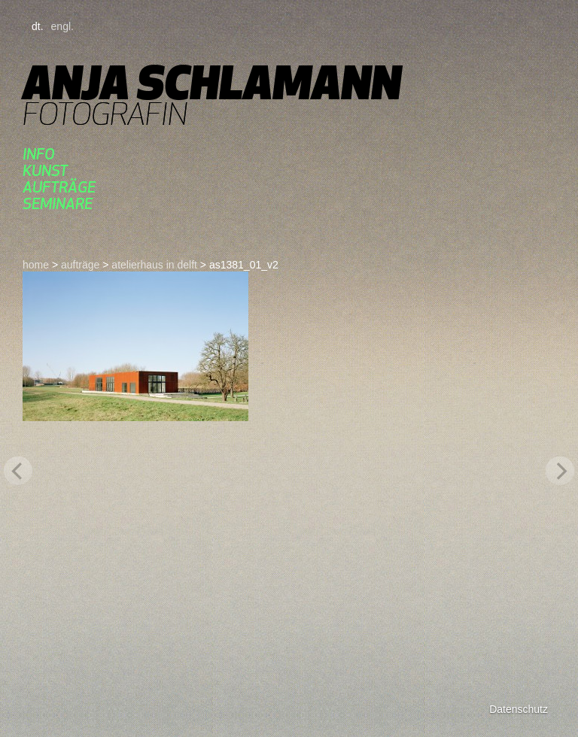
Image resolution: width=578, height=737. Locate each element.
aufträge (59, 187)
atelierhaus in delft (154, 265)
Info (39, 154)
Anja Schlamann (212, 82)
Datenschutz (518, 709)
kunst (45, 170)
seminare (58, 203)
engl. (62, 26)
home (36, 265)
